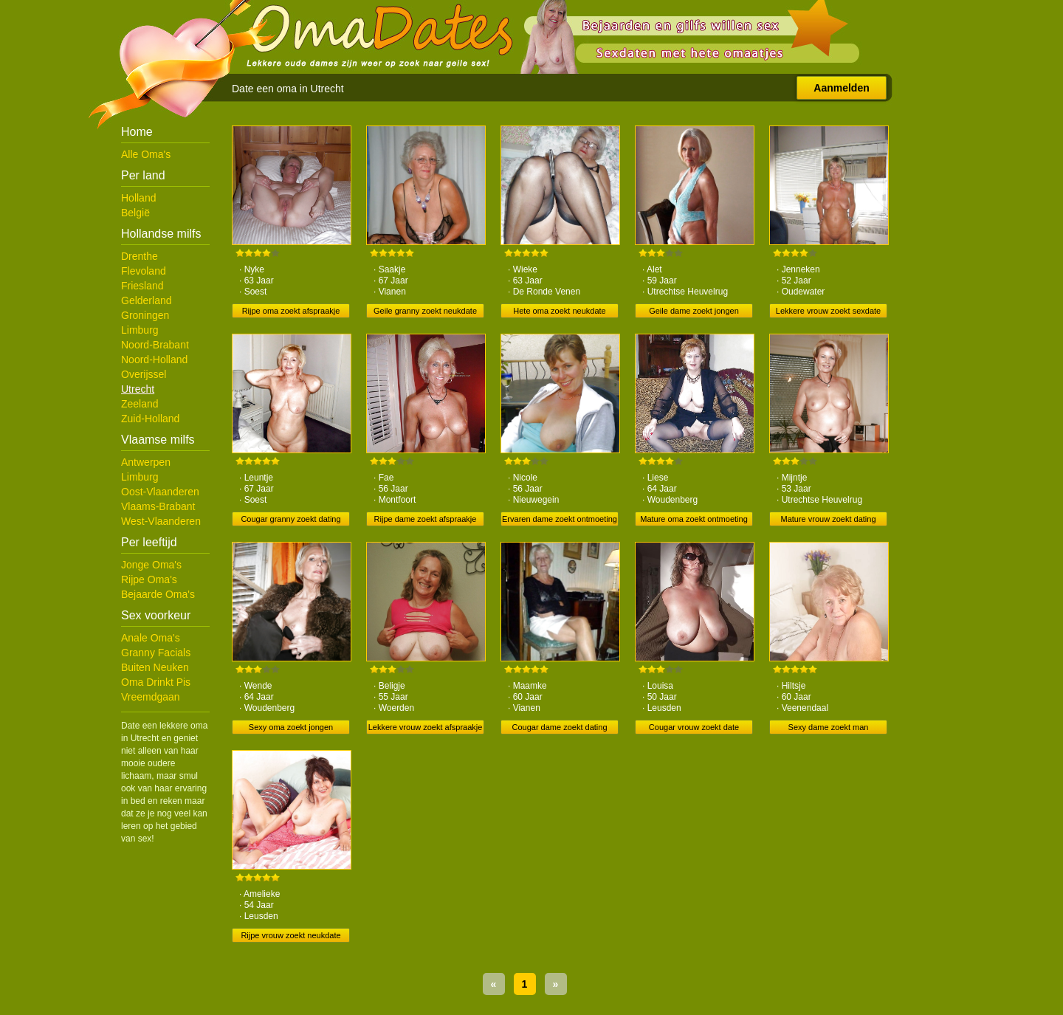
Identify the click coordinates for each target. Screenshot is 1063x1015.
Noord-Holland (154, 359)
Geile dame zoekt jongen (694, 310)
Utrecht (137, 389)
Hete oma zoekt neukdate (559, 310)
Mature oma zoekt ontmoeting (694, 519)
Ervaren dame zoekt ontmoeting (559, 519)
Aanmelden (841, 88)
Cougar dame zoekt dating (559, 727)
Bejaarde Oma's (158, 594)
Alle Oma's (146, 154)
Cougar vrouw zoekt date (694, 727)
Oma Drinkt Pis (155, 682)
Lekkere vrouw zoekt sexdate (828, 310)
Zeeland (140, 404)
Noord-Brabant (155, 345)
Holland (138, 198)
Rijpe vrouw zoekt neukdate (290, 935)
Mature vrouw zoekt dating (827, 519)
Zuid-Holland (150, 418)
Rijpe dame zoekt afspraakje (425, 519)
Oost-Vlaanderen (160, 492)
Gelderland (146, 300)
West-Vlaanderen (161, 521)
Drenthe (139, 256)
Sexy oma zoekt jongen (291, 727)
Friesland (142, 286)
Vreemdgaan (150, 697)
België (135, 213)
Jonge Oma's (151, 565)
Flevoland (143, 271)
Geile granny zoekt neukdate (425, 310)
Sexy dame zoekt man (828, 727)
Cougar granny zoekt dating (290, 519)
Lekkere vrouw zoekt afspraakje (425, 727)
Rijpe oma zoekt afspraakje (291, 310)
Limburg (140, 330)
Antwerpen (146, 462)
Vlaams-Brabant (158, 506)
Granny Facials (155, 652)
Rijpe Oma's (149, 579)
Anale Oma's (150, 638)
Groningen (145, 315)
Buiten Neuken (155, 667)
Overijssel (143, 374)
